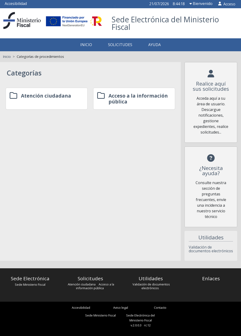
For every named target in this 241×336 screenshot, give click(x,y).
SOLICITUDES (120, 44)
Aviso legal (120, 307)
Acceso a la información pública (95, 286)
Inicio (7, 56)
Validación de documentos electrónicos (211, 249)
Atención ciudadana (82, 284)
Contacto (160, 307)
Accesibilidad (16, 3)
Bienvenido (201, 3)
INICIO (86, 44)
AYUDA (154, 44)
